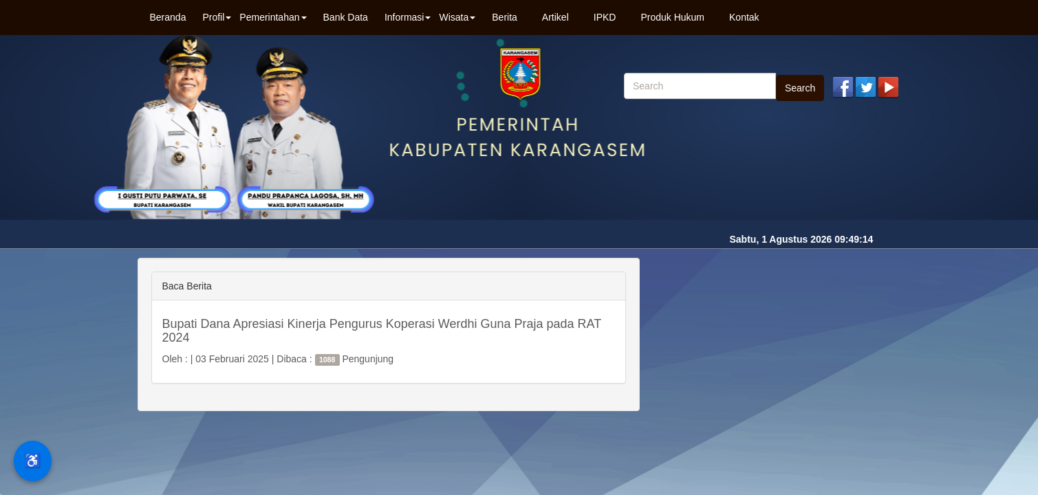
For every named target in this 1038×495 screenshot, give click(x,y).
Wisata (457, 17)
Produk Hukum (672, 17)
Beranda (168, 17)
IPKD (605, 17)
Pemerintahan (272, 17)
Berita (504, 17)
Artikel (555, 17)
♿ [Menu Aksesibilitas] (32, 460)
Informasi (408, 17)
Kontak (744, 17)
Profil (216, 17)
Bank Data (345, 17)
